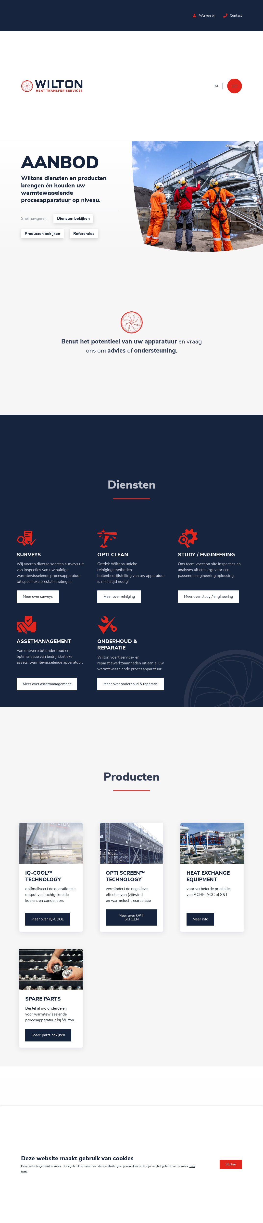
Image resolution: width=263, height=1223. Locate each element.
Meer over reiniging (119, 597)
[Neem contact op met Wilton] (225, 15)
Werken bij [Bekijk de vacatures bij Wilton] (207, 15)
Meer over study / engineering (208, 597)
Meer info (200, 919)
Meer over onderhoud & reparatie (130, 684)
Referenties (83, 234)
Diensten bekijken (72, 218)
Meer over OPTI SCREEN (131, 917)
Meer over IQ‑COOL (47, 919)
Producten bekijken (41, 234)
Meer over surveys (38, 597)
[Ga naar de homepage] (52, 86)
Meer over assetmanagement (47, 684)
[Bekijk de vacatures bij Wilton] (194, 15)
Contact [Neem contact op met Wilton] (236, 15)
